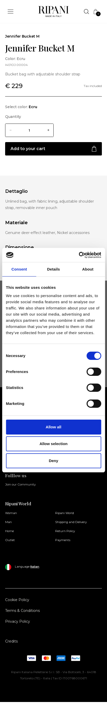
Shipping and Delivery (71, 522)
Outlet (10, 540)
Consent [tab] (19, 269)
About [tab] (87, 269)
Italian (34, 566)
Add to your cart (53, 149)
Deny (53, 460)
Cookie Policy (17, 599)
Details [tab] (53, 269)
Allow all (53, 427)
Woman (11, 513)
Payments (62, 540)
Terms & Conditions (22, 610)
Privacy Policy (17, 621)
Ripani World (64, 513)
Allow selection (53, 443)
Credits (11, 641)
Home (9, 531)
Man (8, 522)
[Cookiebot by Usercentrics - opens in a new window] (78, 255)
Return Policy (65, 531)
